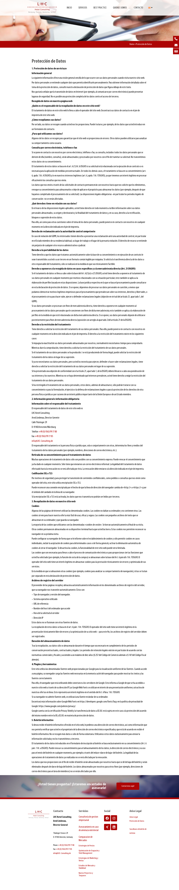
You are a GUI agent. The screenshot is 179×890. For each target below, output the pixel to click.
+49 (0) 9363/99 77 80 (48, 431)
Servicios (82, 7)
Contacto (138, 7)
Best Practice (100, 7)
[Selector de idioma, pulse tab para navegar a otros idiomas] (150, 7)
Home (132, 44)
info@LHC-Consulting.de (42, 441)
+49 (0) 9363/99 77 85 (44, 436)
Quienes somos (120, 7)
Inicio (69, 7)
